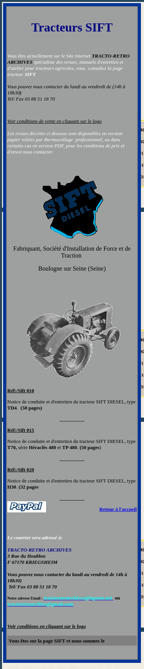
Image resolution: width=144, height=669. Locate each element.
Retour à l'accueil (118, 509)
